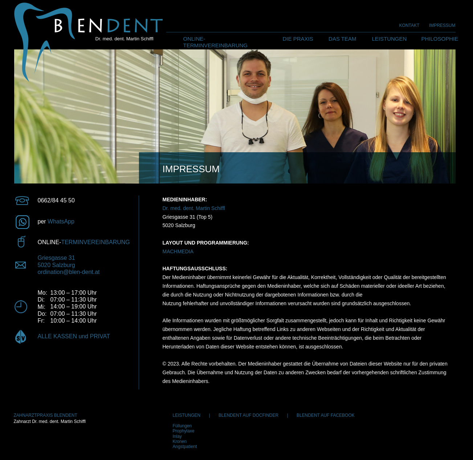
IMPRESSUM (442, 25)
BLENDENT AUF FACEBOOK (326, 415)
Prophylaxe (184, 430)
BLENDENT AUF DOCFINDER (248, 415)
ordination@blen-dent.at (69, 272)
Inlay (177, 436)
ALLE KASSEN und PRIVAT (74, 336)
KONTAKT (409, 25)
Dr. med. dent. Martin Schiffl (194, 208)
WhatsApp (61, 221)
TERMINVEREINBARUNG (95, 242)
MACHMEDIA (178, 251)
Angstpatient (185, 446)
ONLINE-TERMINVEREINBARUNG (215, 42)
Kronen (180, 441)
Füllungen (182, 425)
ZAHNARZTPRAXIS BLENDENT (45, 415)
